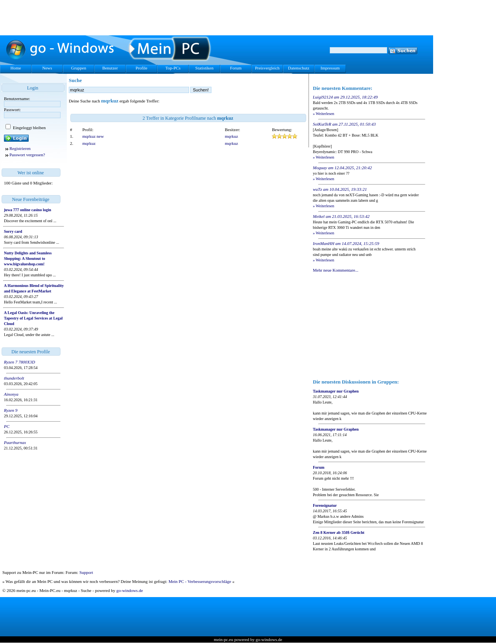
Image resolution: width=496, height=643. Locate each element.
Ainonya (11, 394)
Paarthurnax (15, 442)
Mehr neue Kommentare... (335, 270)
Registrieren (20, 148)
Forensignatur (325, 505)
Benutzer (110, 68)
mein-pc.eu (223, 639)
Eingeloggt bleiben (29, 127)
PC (6, 426)
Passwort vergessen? (27, 154)
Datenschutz (298, 68)
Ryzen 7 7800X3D (19, 362)
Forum (235, 68)
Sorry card (13, 231)
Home (16, 68)
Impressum (330, 68)
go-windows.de (129, 590)
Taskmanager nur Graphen (336, 391)
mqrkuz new (93, 136)
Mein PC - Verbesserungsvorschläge (200, 581)
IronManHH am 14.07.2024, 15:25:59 (346, 243)
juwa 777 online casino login (27, 210)
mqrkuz (231, 136)
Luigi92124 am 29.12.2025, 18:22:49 (345, 97)
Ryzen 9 (10, 410)
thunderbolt (14, 378)
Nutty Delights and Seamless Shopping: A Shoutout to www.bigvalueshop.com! (27, 258)
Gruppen (78, 68)
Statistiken (204, 68)
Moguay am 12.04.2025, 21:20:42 (342, 167)
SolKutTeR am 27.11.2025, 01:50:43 (344, 124)
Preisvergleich (267, 68)
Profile (141, 68)
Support (86, 572)
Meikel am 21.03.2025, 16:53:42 (341, 216)
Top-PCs (172, 68)
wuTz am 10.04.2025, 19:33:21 (340, 189)
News (47, 68)
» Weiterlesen (323, 113)
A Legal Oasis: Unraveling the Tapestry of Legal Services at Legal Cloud (33, 318)
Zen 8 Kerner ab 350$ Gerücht (338, 532)
